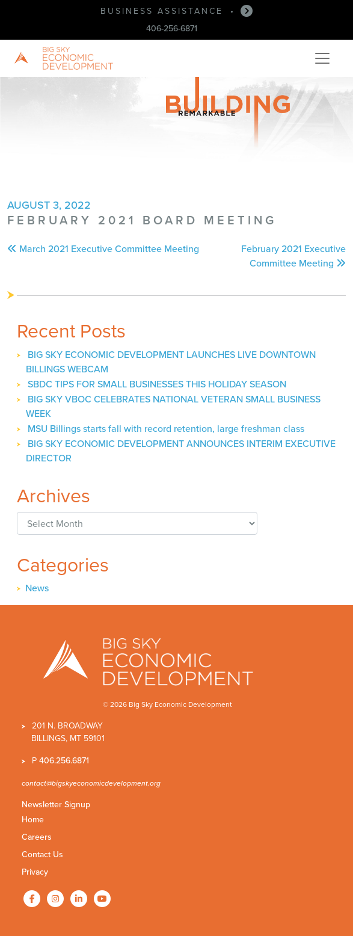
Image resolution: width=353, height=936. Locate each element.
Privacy (35, 872)
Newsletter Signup (56, 804)
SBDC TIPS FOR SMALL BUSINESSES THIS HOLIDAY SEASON (157, 384)
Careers (37, 837)
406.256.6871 (64, 760)
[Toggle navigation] (322, 58)
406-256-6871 (171, 28)
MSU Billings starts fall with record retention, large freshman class (166, 429)
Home (33, 819)
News (37, 588)
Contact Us (42, 854)
